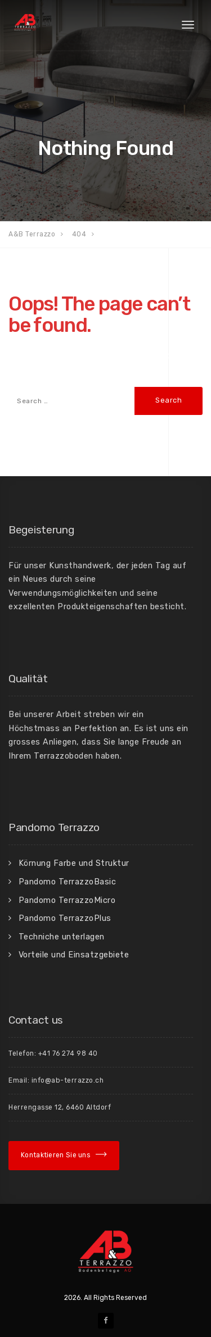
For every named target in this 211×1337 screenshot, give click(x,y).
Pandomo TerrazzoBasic (67, 882)
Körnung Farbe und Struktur (74, 863)
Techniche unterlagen (62, 937)
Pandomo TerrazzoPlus (65, 918)
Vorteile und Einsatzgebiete (74, 955)
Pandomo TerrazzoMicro (67, 900)
